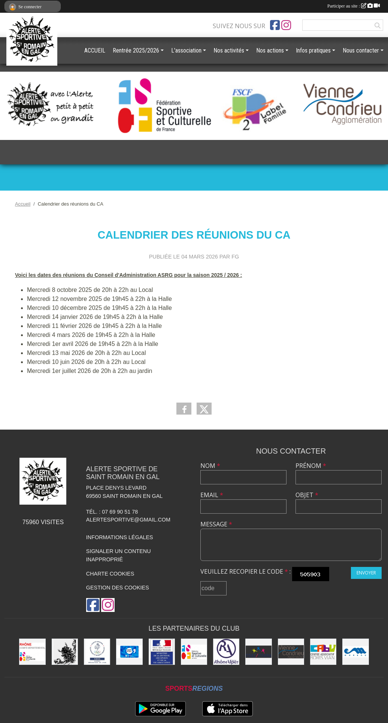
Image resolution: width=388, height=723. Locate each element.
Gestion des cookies (117, 588)
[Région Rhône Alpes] (226, 652)
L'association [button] (186, 50)
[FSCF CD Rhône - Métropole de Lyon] (32, 652)
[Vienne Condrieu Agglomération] (291, 652)
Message (216, 524)
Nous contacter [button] (361, 50)
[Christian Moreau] (355, 652)
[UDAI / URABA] (258, 652)
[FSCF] (194, 652)
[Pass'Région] (129, 652)
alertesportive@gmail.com (128, 520)
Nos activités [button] (228, 50)
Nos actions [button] (270, 50)
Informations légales (119, 537)
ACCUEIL (94, 50)
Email (211, 495)
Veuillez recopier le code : (245, 571)
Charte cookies (110, 574)
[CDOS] (97, 652)
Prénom (310, 465)
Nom (210, 465)
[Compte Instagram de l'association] (286, 25)
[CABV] (323, 652)
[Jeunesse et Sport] (162, 652)
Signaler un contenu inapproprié (118, 555)
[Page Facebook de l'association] (275, 25)
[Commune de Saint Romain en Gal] (65, 652)
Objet (306, 495)
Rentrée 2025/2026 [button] (136, 50)
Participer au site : (353, 6)
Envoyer (366, 573)
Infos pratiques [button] (313, 50)
